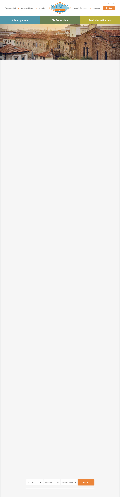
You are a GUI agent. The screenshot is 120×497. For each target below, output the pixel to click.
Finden (86, 482)
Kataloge (96, 8)
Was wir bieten (27, 8)
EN (113, 3)
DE (105, 3)
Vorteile (42, 8)
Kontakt (108, 8)
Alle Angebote (20, 20)
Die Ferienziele (60, 20)
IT (109, 3)
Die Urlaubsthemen (100, 20)
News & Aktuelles (80, 8)
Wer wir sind (10, 8)
